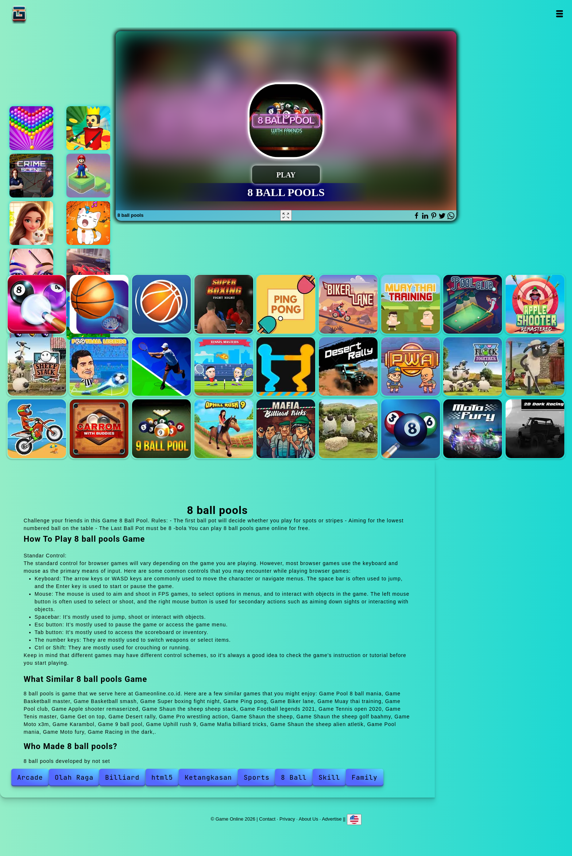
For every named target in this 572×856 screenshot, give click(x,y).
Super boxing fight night (223, 304)
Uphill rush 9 (223, 428)
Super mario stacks (88, 175)
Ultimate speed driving (88, 270)
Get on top (285, 366)
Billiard (122, 777)
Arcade (30, 777)
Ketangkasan (208, 777)
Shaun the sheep (472, 366)
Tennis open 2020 (161, 366)
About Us (308, 819)
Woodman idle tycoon (88, 128)
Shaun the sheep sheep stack (37, 366)
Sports (257, 777)
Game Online (42, 13)
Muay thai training (410, 304)
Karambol (99, 428)
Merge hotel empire (31, 223)
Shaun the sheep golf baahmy (535, 366)
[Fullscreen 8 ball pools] (286, 215)
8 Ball (294, 777)
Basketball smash (161, 304)
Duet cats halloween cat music (88, 223)
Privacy (287, 819)
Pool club (472, 304)
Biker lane (348, 304)
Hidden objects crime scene (31, 175)
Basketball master (99, 304)
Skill (329, 777)
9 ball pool (161, 428)
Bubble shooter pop (31, 128)
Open (559, 14)
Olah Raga (74, 777)
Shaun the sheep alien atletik (348, 428)
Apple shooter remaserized (535, 304)
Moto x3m (37, 428)
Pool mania (410, 428)
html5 (162, 777)
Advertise (331, 819)
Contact (267, 819)
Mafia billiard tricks (285, 428)
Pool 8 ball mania (37, 304)
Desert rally (348, 366)
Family (365, 777)
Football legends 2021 (99, 366)
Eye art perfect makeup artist (31, 270)
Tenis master (223, 366)
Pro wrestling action (410, 366)
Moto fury (472, 428)
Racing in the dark (535, 428)
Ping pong (285, 304)
